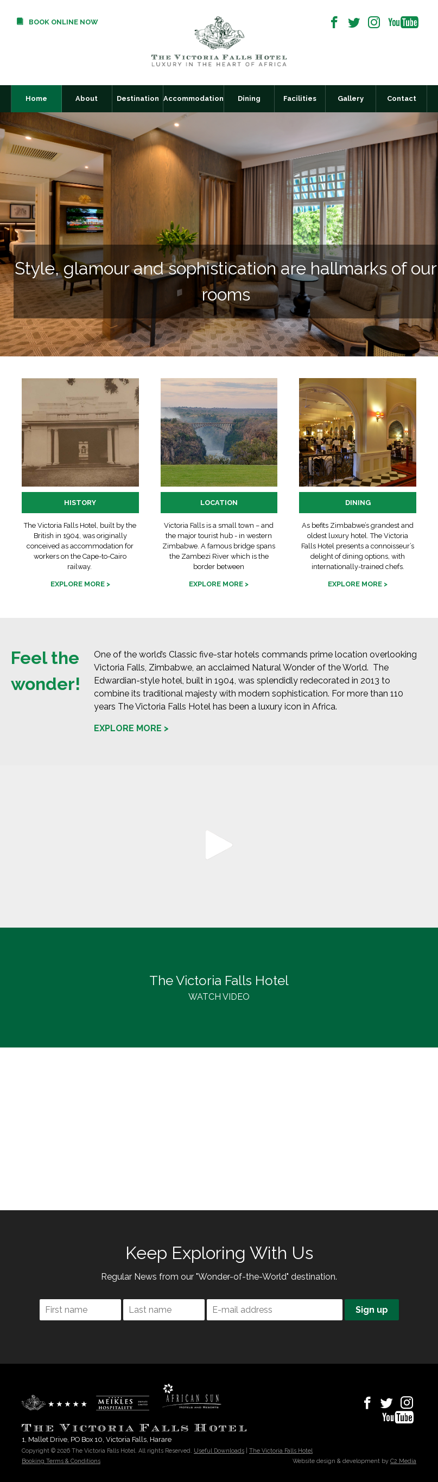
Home (36, 98)
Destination (138, 98)
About (86, 98)
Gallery (351, 98)
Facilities (299, 98)
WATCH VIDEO (219, 986)
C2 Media (403, 1461)
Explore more (77, 584)
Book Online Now (63, 22)
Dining (249, 98)
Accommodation (193, 98)
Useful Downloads (219, 1450)
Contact (401, 98)
